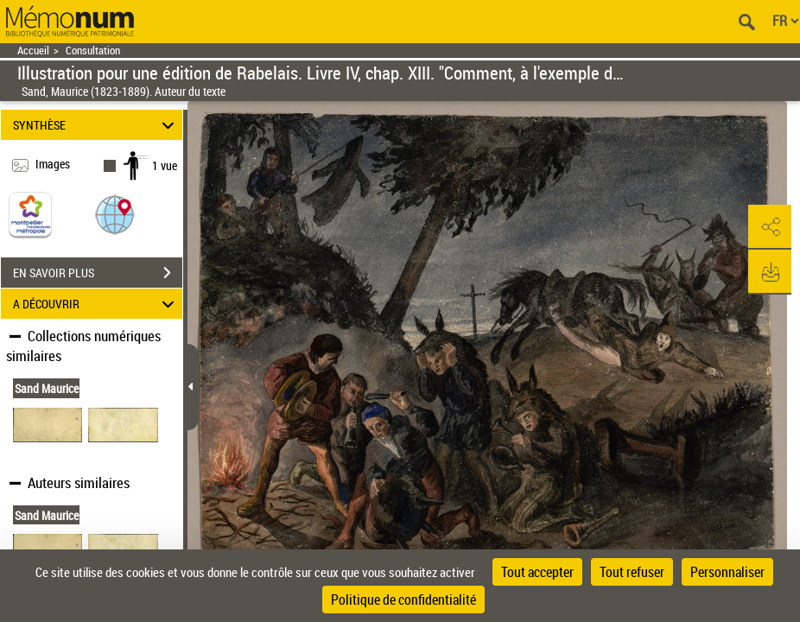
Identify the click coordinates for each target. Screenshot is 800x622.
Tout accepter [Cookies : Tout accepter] (537, 571)
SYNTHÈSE (96, 125)
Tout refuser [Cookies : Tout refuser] (632, 571)
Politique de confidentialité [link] (403, 599)
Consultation (93, 50)
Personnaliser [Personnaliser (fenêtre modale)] (727, 571)
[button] (115, 214)
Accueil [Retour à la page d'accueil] (33, 50)
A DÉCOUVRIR (96, 304)
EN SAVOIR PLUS (97, 273)
